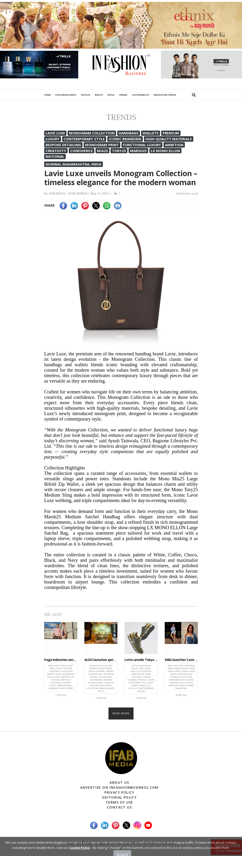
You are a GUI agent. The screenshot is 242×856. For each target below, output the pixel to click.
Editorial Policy (119, 797)
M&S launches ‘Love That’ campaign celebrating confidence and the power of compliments (181, 660)
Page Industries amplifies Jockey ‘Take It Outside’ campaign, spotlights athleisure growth (60, 660)
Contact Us (119, 807)
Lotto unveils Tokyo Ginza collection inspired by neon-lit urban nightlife (141, 660)
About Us (119, 782)
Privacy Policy (119, 792)
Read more (121, 713)
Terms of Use (119, 802)
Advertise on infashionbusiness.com (119, 787)
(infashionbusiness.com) (157, 843)
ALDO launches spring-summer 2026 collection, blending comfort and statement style (100, 660)
